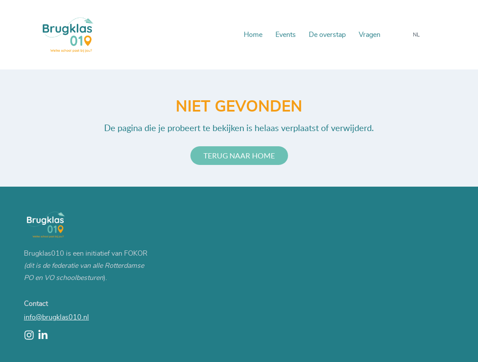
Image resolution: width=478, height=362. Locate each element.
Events (285, 34)
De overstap (327, 34)
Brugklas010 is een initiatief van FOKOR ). (85, 265)
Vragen (369, 34)
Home (253, 34)
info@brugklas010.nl (56, 317)
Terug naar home (239, 156)
